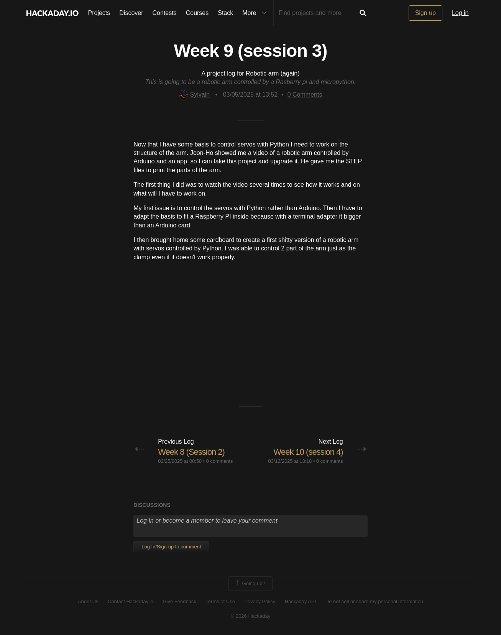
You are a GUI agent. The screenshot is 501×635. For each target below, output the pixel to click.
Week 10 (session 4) (308, 452)
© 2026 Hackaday (251, 616)
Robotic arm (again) (273, 73)
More (256, 13)
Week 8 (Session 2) (191, 452)
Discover (131, 13)
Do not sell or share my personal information (374, 601)
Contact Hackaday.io (130, 601)
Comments (304, 94)
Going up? (250, 583)
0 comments (219, 461)
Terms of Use (220, 601)
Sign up (425, 13)
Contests (165, 13)
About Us (88, 601)
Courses (197, 13)
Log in (460, 13)
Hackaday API (300, 601)
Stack (225, 13)
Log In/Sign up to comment (171, 546)
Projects (99, 13)
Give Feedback (179, 601)
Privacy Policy (259, 601)
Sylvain (194, 94)
